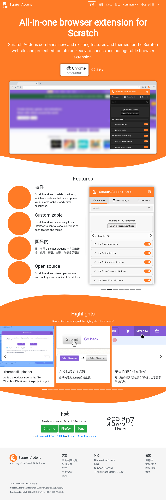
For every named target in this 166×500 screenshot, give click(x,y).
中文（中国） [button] (149, 4)
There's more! (106, 321)
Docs (109, 4)
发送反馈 (67, 464)
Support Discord (103, 468)
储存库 (149, 460)
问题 (96, 464)
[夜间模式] (161, 2)
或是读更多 (97, 69)
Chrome (49, 429)
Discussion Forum (104, 460)
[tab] (103, 289)
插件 (100, 4)
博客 (117, 4)
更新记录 (67, 471)
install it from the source (82, 436)
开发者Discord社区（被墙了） (111, 471)
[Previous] (93, 235)
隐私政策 (150, 468)
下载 (92, 4)
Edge (81, 429)
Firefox (66, 429)
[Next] (150, 235)
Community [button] (129, 4)
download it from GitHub (50, 436)
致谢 (64, 468)
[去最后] (5, 356)
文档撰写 (150, 464)
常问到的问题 (70, 460)
